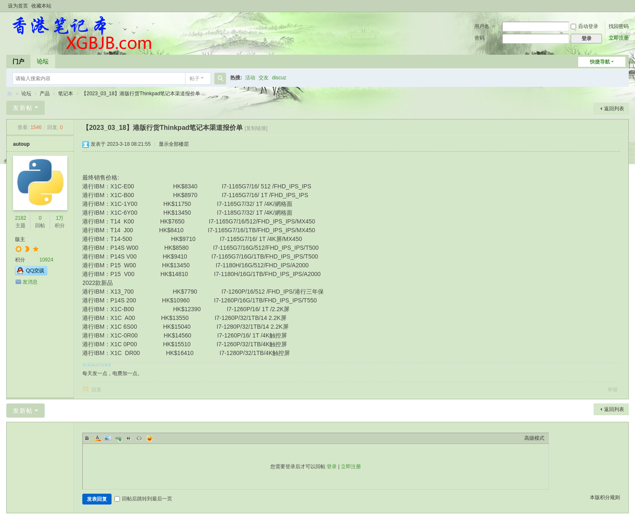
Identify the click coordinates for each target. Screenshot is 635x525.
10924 (46, 260)
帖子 (195, 78)
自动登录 (584, 26)
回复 (96, 390)
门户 (18, 61)
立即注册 (619, 38)
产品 (45, 93)
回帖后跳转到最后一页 (143, 499)
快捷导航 (600, 62)
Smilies (149, 438)
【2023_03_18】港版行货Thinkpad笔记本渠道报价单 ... (143, 93)
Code (139, 438)
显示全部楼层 (174, 144)
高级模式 (534, 438)
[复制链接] (256, 128)
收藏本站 (41, 6)
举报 (612, 390)
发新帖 (23, 107)
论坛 (42, 61)
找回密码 (619, 26)
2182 (20, 218)
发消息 (30, 282)
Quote (128, 438)
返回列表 (614, 109)
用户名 (481, 26)
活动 (250, 78)
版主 (20, 239)
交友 (264, 78)
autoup (21, 144)
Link (118, 438)
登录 (332, 466)
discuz (279, 78)
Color (97, 438)
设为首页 (18, 6)
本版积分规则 (605, 497)
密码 (480, 38)
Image (108, 438)
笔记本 (65, 93)
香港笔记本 (9, 94)
